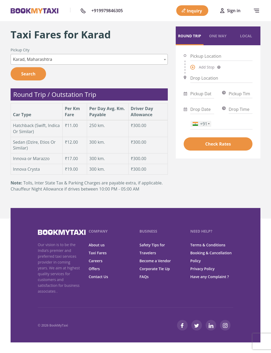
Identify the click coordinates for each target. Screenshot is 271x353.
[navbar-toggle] (255, 10)
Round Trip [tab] (189, 35)
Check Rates (218, 144)
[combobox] (89, 59)
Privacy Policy (202, 268)
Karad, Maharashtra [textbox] (32, 59)
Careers (95, 260)
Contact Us (98, 276)
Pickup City (20, 49)
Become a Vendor (155, 260)
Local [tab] (246, 35)
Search (28, 74)
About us (97, 244)
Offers (94, 268)
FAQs (144, 276)
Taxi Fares (98, 252)
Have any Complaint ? (209, 276)
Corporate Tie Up (154, 268)
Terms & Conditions (207, 244)
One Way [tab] (218, 35)
